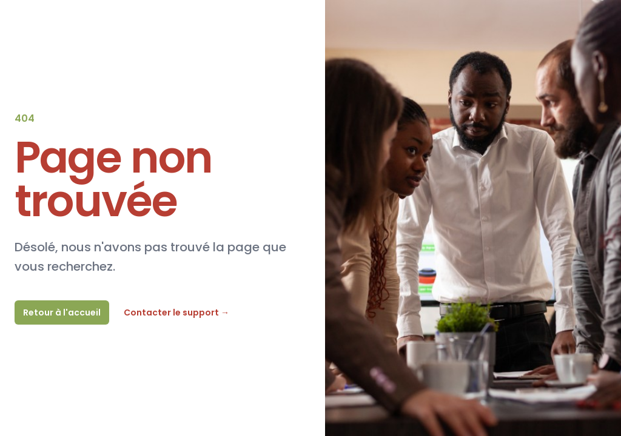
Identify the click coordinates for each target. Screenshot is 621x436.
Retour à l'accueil (62, 312)
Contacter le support (176, 312)
